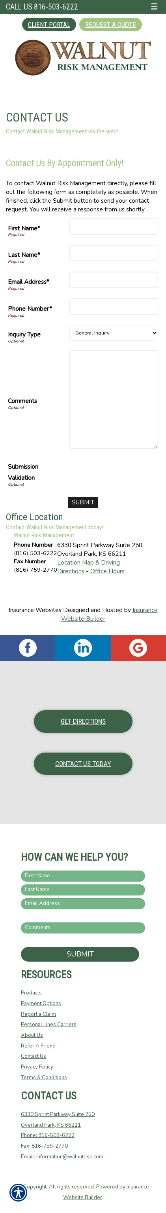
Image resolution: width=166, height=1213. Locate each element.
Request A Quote (110, 25)
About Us (32, 1035)
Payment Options (41, 1003)
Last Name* (24, 255)
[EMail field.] (83, 903)
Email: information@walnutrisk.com (62, 1156)
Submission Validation (23, 472)
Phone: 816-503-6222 (48, 1135)
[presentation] (98, 473)
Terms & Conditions (44, 1077)
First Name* (24, 228)
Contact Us (33, 1056)
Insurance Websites (35, 610)
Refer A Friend (38, 1045)
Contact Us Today (83, 764)
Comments (22, 401)
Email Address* (28, 282)
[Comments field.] (83, 928)
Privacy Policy (37, 1066)
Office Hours (107, 571)
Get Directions (83, 721)
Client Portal (49, 25)
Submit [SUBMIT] (80, 954)
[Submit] (83, 502)
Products (31, 992)
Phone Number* (30, 308)
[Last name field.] (83, 889)
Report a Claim (38, 1014)
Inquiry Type (24, 334)
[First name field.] (83, 876)
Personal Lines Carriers (48, 1024)
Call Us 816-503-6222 (42, 6)
